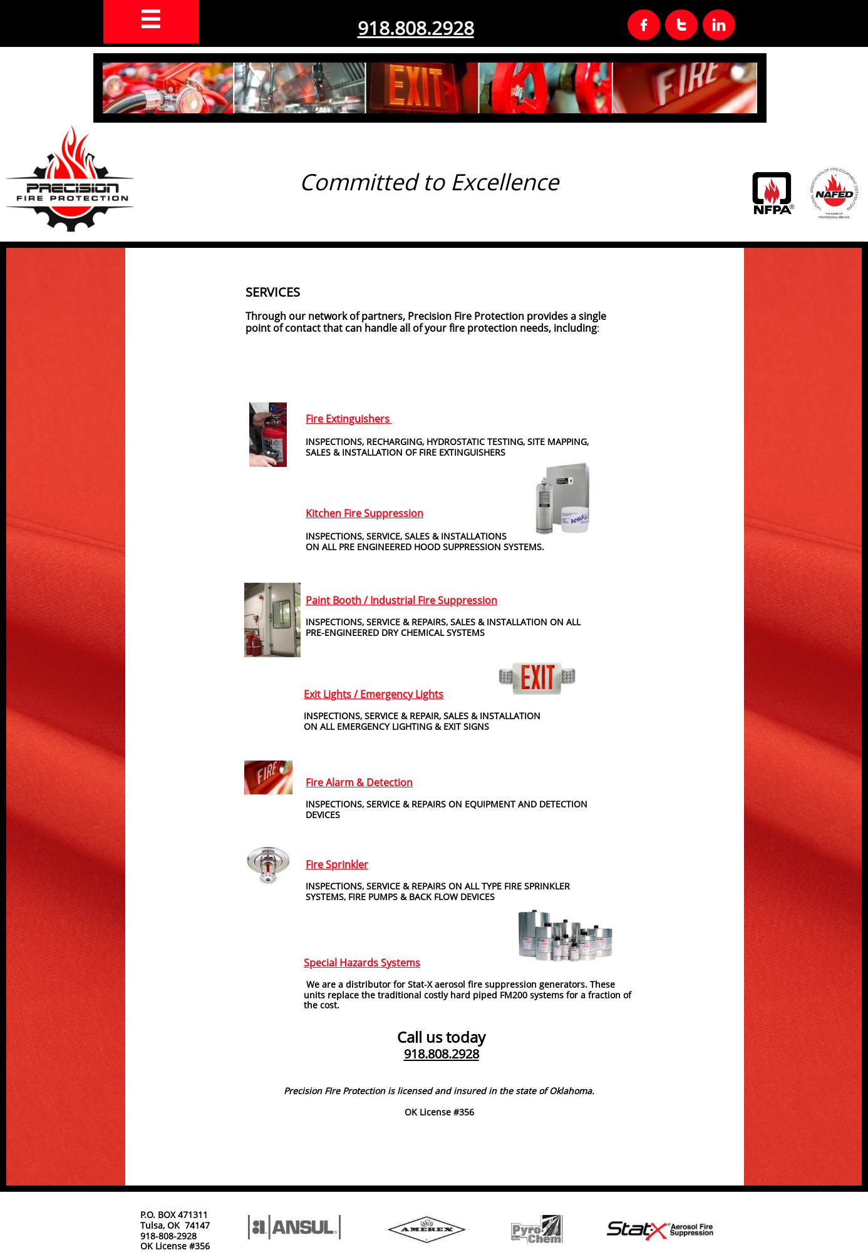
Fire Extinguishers (349, 419)
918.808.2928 (416, 28)
